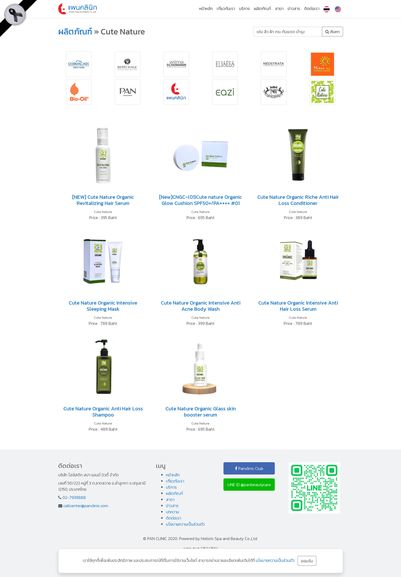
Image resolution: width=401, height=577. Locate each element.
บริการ (244, 8)
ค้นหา (332, 32)
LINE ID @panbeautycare (249, 484)
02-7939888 (74, 497)
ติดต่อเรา (311, 8)
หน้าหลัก (206, 8)
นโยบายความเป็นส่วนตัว (185, 524)
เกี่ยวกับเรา (226, 8)
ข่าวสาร (294, 8)
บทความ (172, 512)
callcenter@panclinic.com (85, 506)
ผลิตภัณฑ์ (262, 8)
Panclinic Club (249, 468)
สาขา (279, 8)
